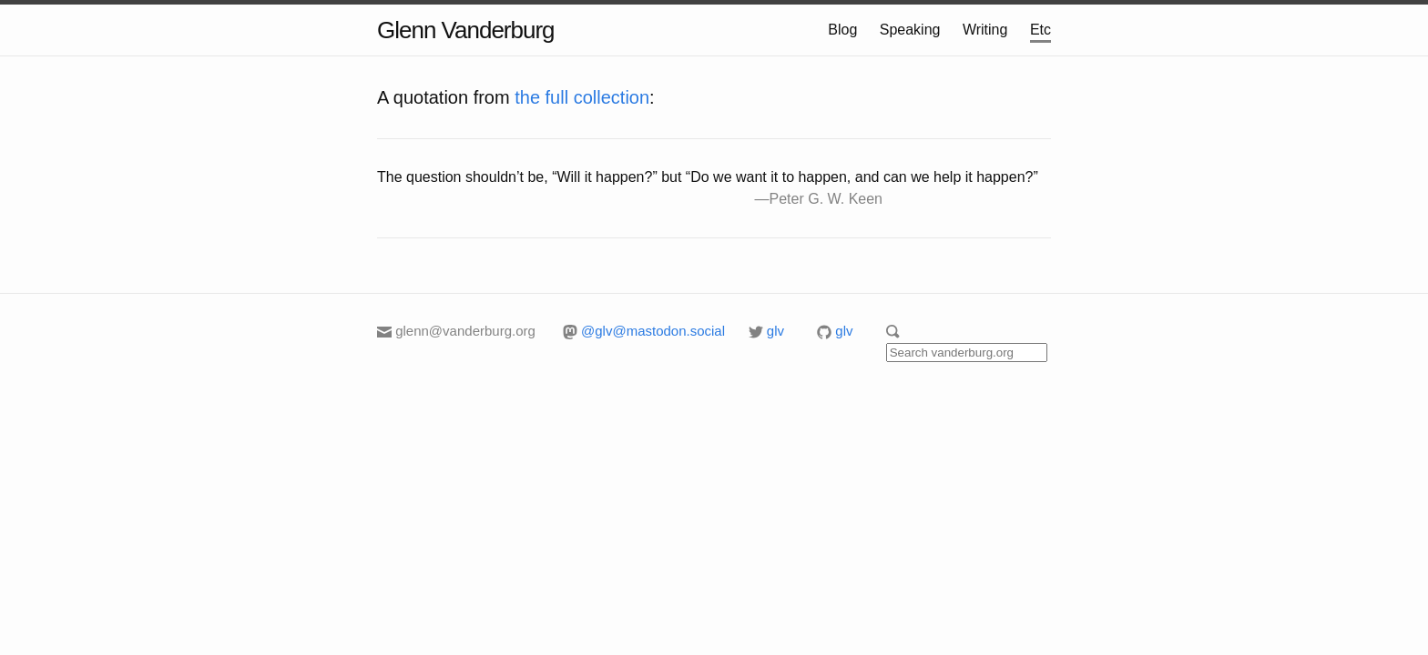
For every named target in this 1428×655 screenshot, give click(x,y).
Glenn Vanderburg (466, 30)
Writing (985, 29)
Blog (842, 29)
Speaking (910, 29)
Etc (1040, 29)
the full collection (582, 97)
